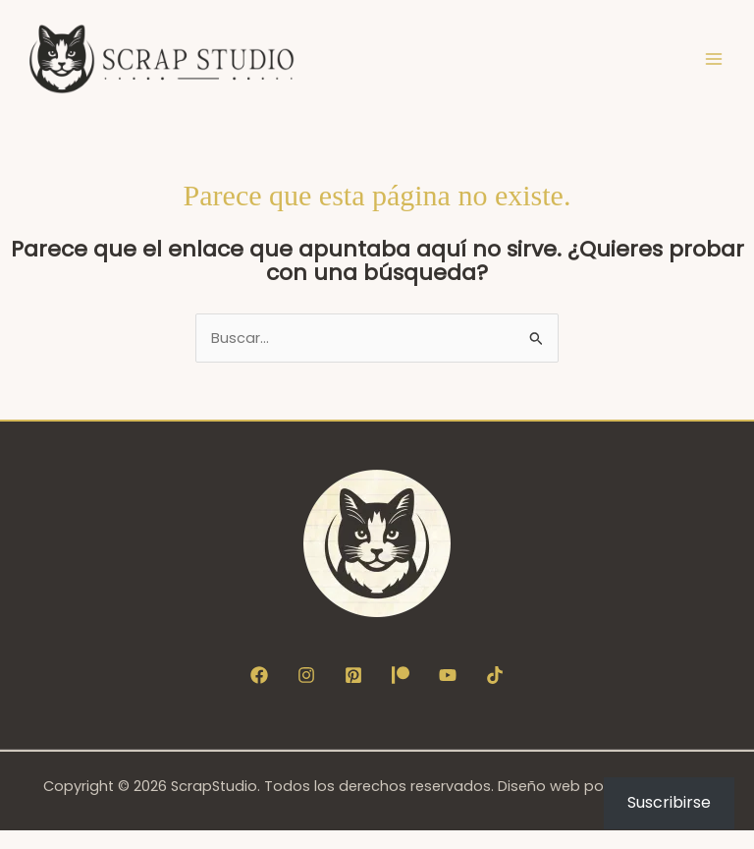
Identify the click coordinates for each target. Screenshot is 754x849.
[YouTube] (447, 692)
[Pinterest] (353, 692)
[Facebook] (259, 692)
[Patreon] (400, 692)
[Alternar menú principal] (713, 67)
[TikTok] (494, 692)
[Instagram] (306, 692)
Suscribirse (669, 802)
